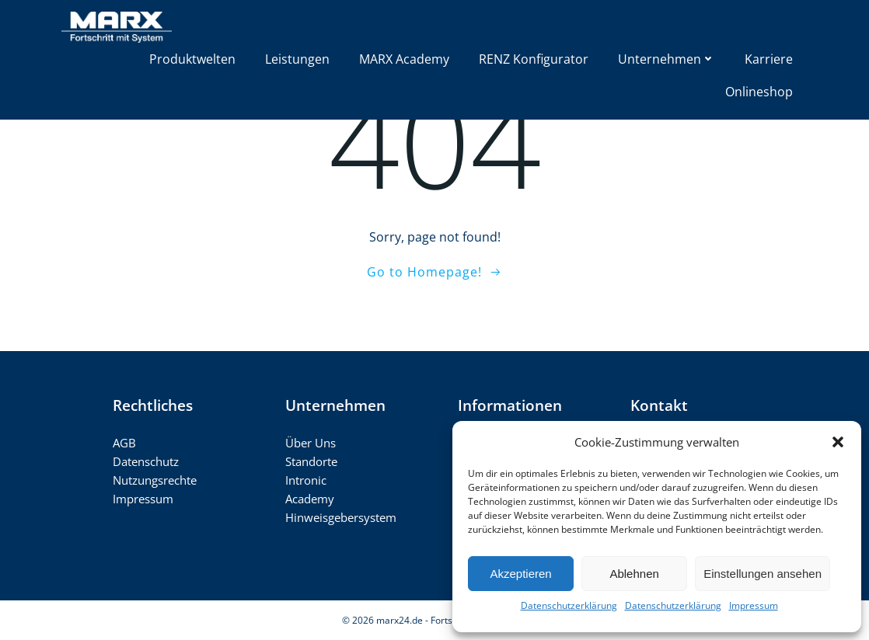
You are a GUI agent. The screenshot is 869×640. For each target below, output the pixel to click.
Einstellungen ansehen (762, 573)
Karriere (769, 59)
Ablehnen (633, 573)
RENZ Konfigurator (533, 59)
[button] (838, 442)
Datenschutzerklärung (569, 605)
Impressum (753, 605)
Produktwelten (192, 59)
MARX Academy (404, 59)
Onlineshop (759, 91)
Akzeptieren (520, 573)
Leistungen (297, 59)
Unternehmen (666, 59)
